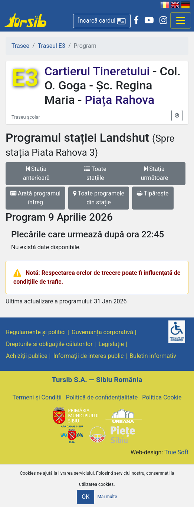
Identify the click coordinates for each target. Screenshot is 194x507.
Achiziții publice (26, 355)
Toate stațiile (95, 173)
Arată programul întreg (35, 198)
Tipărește (153, 193)
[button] (102, 21)
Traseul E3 (51, 45)
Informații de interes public (88, 355)
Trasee (20, 45)
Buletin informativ (152, 355)
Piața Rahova (118, 100)
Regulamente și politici (36, 332)
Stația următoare (154, 173)
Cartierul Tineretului (99, 71)
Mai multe (107, 496)
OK (85, 496)
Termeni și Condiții (37, 397)
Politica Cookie (161, 397)
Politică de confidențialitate (102, 397)
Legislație (111, 344)
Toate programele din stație (98, 198)
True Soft (176, 452)
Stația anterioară (36, 173)
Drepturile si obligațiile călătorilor (49, 344)
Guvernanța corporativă (102, 332)
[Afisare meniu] (180, 20)
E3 (25, 78)
